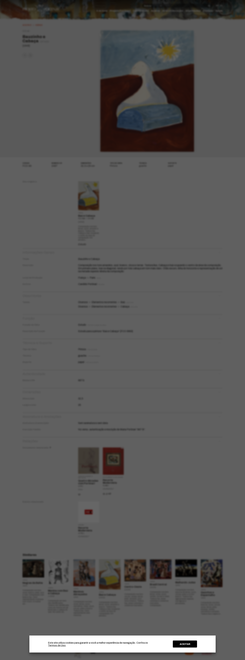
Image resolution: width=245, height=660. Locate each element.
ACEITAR (185, 644)
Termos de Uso (57, 645)
